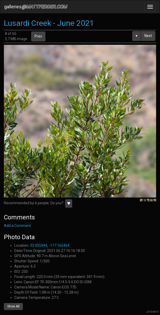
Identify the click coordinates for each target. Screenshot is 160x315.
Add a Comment (17, 226)
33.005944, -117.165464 (50, 245)
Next (148, 36)
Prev (38, 36)
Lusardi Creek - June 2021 (49, 23)
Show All (13, 306)
